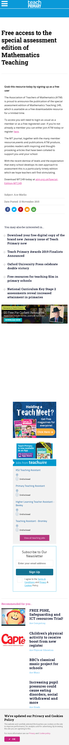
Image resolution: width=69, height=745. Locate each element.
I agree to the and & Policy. (36, 582)
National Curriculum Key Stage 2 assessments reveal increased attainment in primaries (31, 293)
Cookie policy (44, 733)
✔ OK (12, 739)
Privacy (32, 733)
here (16, 131)
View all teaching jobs (34, 537)
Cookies (28, 585)
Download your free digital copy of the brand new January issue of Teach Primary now (36, 239)
